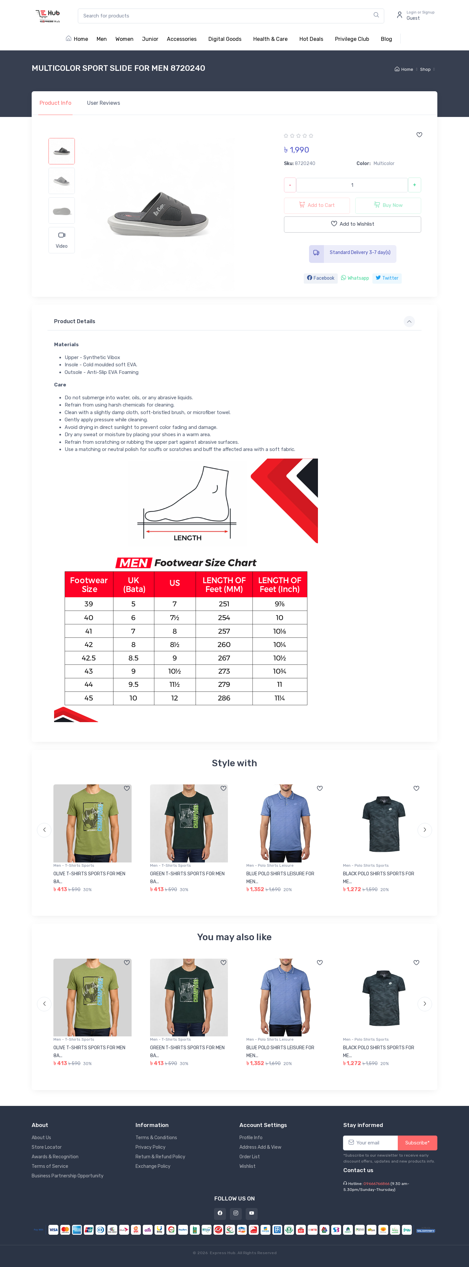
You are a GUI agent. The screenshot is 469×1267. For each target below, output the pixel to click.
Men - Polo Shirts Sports (366, 865)
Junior (150, 39)
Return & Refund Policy (160, 1157)
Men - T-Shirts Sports (73, 865)
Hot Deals (311, 39)
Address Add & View (260, 1147)
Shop (425, 69)
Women (124, 39)
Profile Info (251, 1137)
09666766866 (376, 1183)
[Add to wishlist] (419, 135)
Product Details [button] (74, 321)
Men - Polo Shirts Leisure (270, 865)
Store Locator (47, 1147)
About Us (41, 1137)
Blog (386, 39)
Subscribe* (417, 1143)
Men (102, 39)
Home (77, 39)
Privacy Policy (151, 1147)
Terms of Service (50, 1166)
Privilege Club (352, 39)
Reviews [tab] (103, 103)
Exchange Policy (153, 1166)
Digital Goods (224, 39)
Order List (249, 1157)
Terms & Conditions (156, 1137)
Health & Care (270, 39)
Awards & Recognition (55, 1157)
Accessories (182, 39)
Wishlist (247, 1166)
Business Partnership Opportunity (68, 1176)
